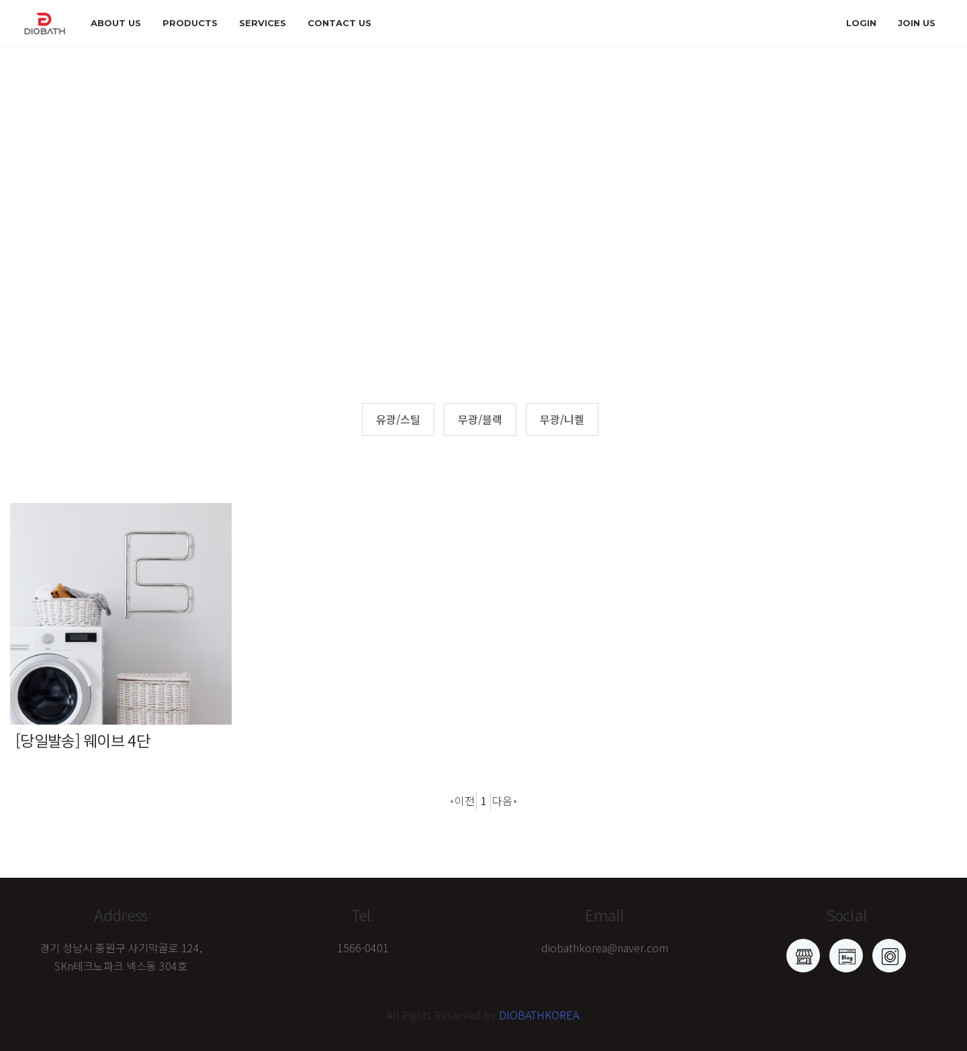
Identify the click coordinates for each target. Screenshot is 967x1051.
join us (916, 22)
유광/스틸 (398, 419)
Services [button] (262, 22)
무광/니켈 (562, 419)
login (861, 22)
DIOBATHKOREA (539, 1015)
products (190, 22)
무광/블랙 (480, 419)
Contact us (339, 22)
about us (116, 22)
